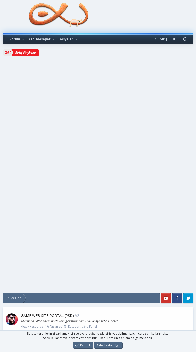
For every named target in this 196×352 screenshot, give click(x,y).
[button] (23, 39)
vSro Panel (89, 326)
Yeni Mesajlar (39, 39)
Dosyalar (66, 39)
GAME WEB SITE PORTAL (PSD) (47, 315)
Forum (15, 39)
